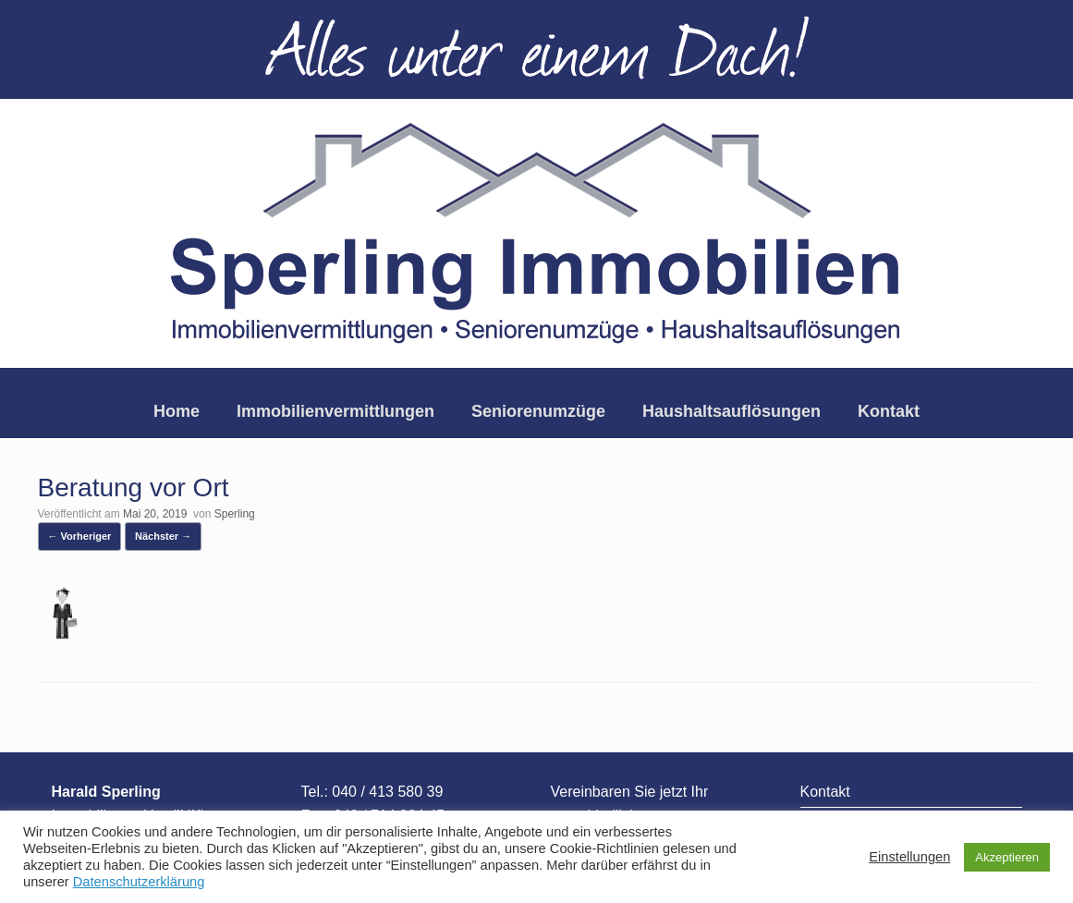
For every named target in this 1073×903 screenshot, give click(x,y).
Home (176, 411)
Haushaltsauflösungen (731, 411)
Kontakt (889, 411)
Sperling (234, 513)
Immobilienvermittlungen (335, 411)
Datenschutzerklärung (139, 881)
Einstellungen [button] (909, 856)
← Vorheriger (80, 536)
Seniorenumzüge (538, 411)
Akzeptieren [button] (1007, 857)
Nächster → (163, 536)
